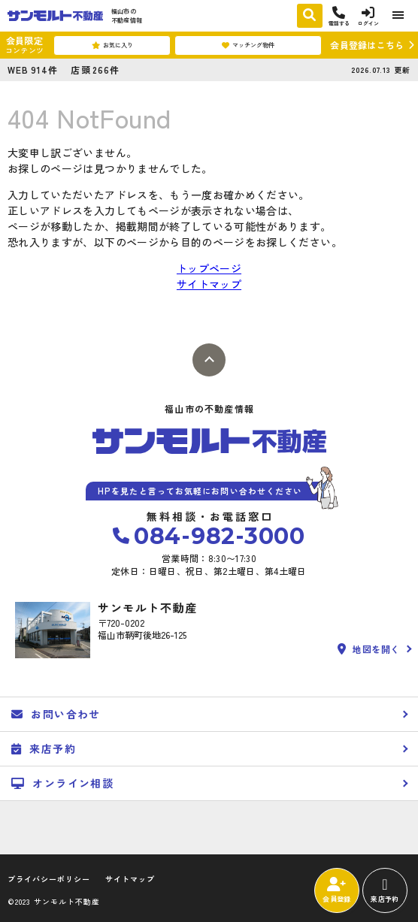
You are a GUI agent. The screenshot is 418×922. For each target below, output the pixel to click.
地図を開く (369, 648)
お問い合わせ (56, 713)
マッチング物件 (248, 45)
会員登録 (336, 890)
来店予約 (384, 890)
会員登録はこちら (367, 44)
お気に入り (112, 45)
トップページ (209, 268)
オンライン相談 (62, 783)
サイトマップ (209, 284)
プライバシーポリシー (49, 879)
